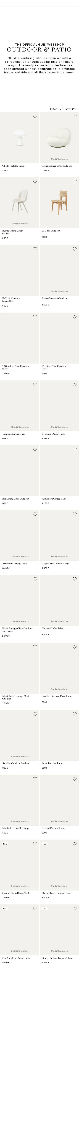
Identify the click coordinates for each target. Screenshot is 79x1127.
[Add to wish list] (35, 116)
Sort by (71, 109)
